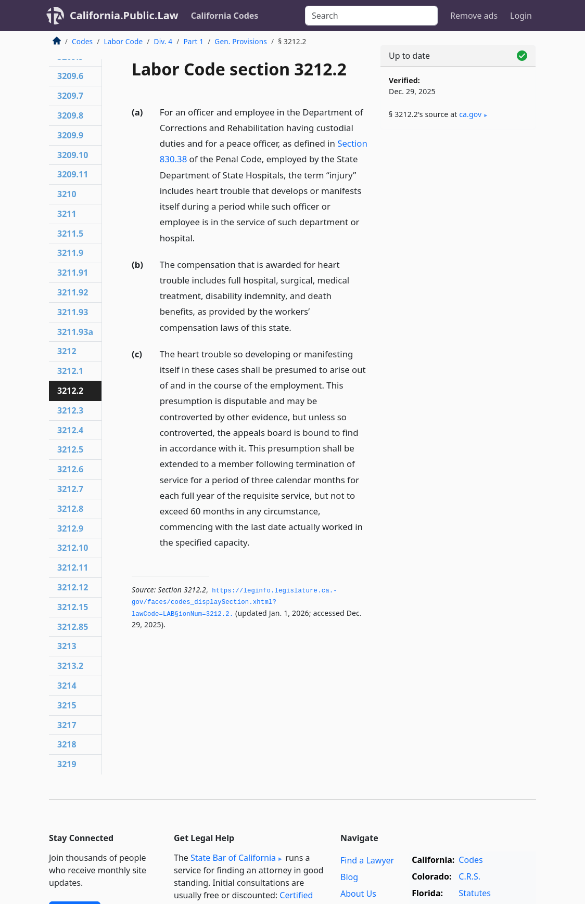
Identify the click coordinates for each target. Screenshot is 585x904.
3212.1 (70, 371)
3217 (67, 725)
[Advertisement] (458, 209)
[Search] (371, 15)
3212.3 (70, 410)
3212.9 (70, 528)
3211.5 (70, 233)
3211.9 (70, 253)
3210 (67, 194)
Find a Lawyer (367, 860)
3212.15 (72, 607)
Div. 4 (163, 41)
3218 (67, 744)
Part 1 (193, 41)
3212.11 (72, 567)
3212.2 (70, 390)
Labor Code (123, 41)
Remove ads (474, 15)
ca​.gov (470, 114)
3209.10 (72, 155)
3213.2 (70, 665)
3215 (67, 705)
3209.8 (70, 115)
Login (521, 15)
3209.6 (70, 76)
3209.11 (72, 174)
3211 (67, 213)
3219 (67, 764)
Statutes (475, 893)
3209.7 (70, 95)
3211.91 (72, 272)
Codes (82, 41)
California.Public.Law (124, 15)
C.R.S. (469, 876)
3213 (67, 646)
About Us (358, 893)
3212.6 (70, 469)
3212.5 (70, 449)
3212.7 (70, 489)
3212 (67, 351)
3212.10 (72, 547)
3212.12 (72, 587)
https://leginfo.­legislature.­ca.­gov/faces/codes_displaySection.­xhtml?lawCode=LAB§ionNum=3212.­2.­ (234, 602)
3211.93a (75, 332)
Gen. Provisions (240, 41)
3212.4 (70, 430)
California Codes (225, 15)
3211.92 (72, 292)
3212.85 (72, 626)
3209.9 (70, 135)
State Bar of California (233, 857)
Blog (349, 877)
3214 (67, 685)
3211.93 (72, 312)
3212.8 (70, 508)
